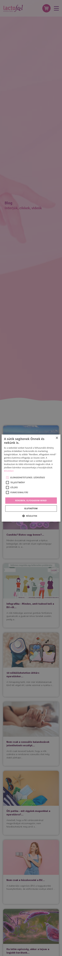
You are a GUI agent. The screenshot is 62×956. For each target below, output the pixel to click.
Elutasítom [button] (31, 508)
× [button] (57, 438)
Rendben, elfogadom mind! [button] (31, 500)
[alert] (31, 478)
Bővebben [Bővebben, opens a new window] (9, 470)
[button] (31, 516)
